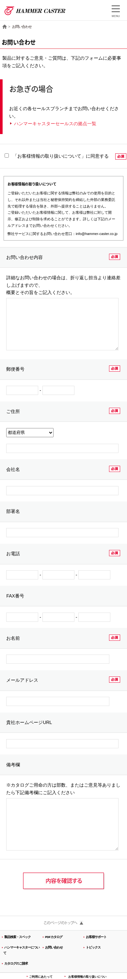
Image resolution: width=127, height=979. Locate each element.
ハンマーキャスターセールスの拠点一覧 (55, 123)
